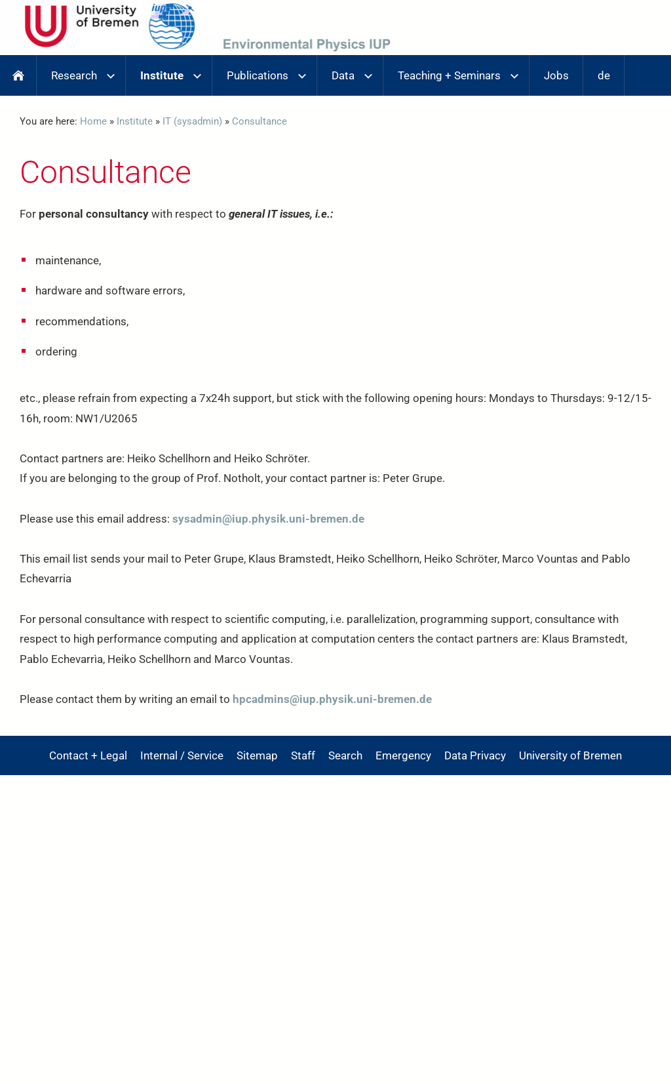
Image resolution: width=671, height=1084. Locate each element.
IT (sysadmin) (192, 121)
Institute (135, 121)
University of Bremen (570, 755)
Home (93, 121)
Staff (303, 755)
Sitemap (257, 755)
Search (345, 755)
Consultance (259, 121)
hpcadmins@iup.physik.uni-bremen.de (332, 699)
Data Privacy (475, 755)
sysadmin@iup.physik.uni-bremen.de (268, 518)
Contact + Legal (88, 755)
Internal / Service (181, 755)
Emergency (403, 755)
